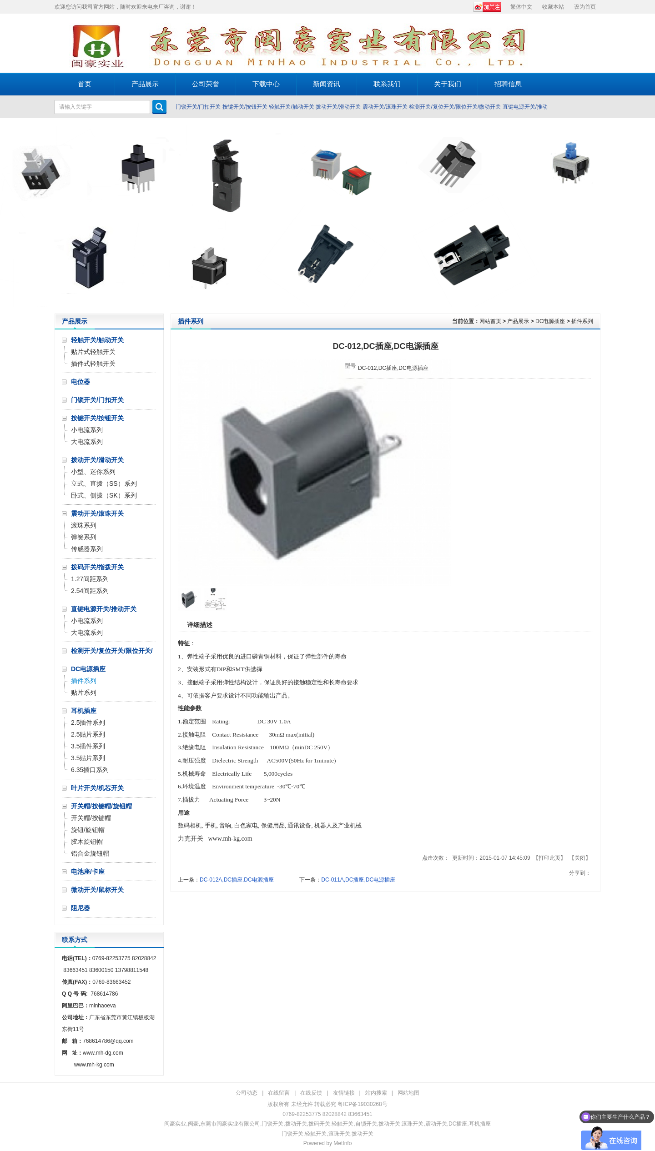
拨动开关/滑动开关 (338, 107)
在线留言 (279, 1093)
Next (645, 216)
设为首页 (585, 7)
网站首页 (490, 321)
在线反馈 (311, 1093)
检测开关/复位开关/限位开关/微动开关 (455, 107)
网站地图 (408, 1093)
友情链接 (344, 1093)
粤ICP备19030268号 (362, 1104)
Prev (9, 216)
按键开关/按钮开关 (244, 107)
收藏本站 (553, 7)
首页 (84, 84)
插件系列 (582, 321)
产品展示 (518, 321)
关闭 (579, 858)
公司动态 (246, 1093)
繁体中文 (521, 7)
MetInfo (342, 1143)
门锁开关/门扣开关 (198, 107)
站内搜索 (376, 1093)
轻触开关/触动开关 (291, 107)
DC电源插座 (550, 321)
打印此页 (549, 858)
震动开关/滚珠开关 (385, 107)
